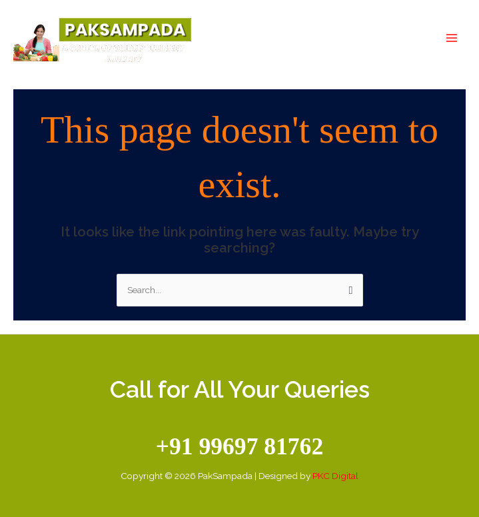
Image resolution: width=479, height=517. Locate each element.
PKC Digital (335, 475)
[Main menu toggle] (452, 37)
